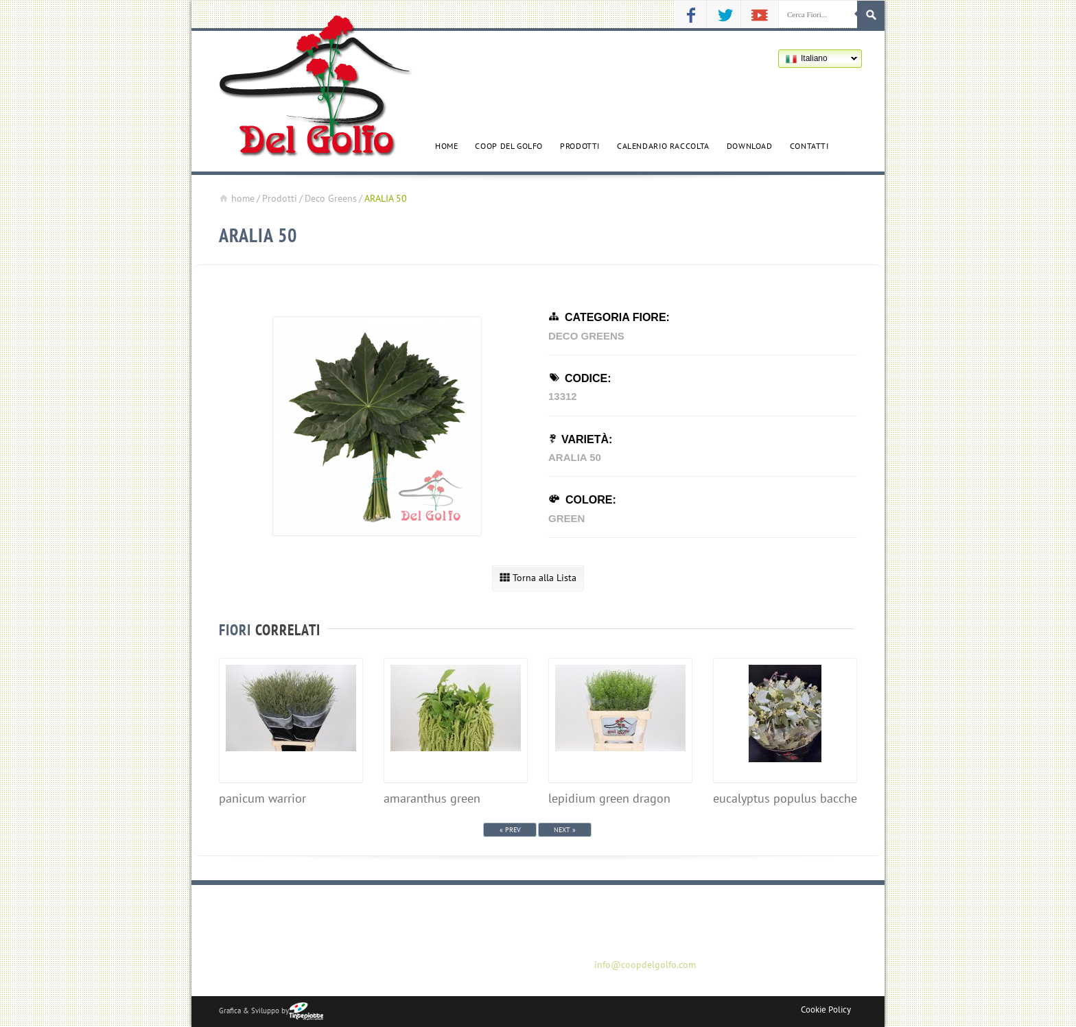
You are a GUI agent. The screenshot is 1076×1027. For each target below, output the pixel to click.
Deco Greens (331, 198)
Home (446, 145)
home (237, 198)
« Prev (510, 829)
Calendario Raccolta (663, 145)
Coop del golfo (509, 145)
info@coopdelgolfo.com (645, 964)
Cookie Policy (826, 1009)
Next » (565, 829)
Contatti (809, 145)
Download (750, 145)
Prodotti (580, 145)
